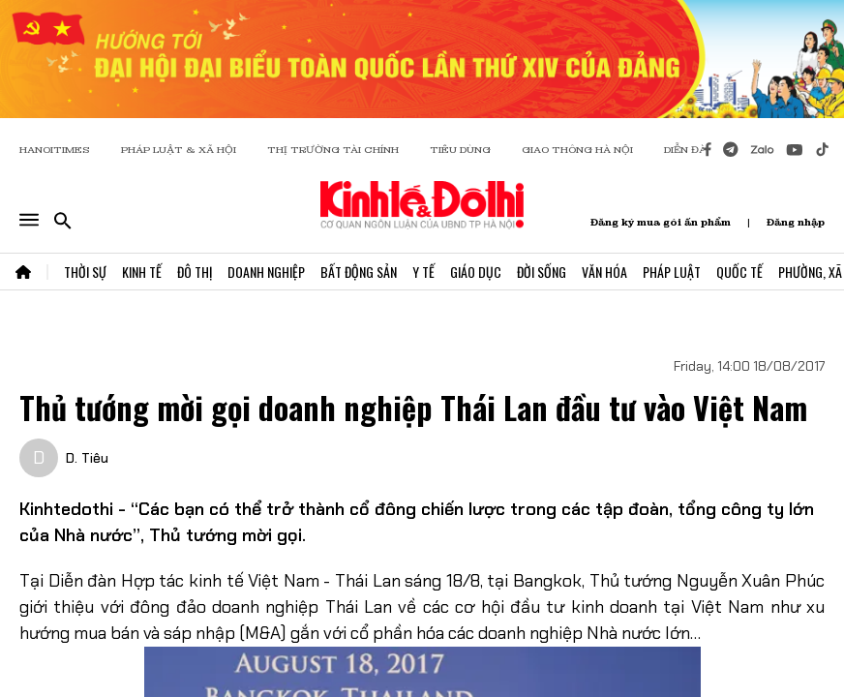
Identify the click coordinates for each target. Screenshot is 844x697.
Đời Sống (541, 271)
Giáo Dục (475, 271)
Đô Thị (194, 271)
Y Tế (423, 271)
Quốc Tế (739, 271)
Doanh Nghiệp (266, 271)
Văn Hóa (604, 271)
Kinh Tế (142, 271)
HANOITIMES (54, 149)
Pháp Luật (672, 271)
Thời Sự (85, 271)
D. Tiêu (87, 458)
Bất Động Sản (358, 271)
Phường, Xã (810, 271)
